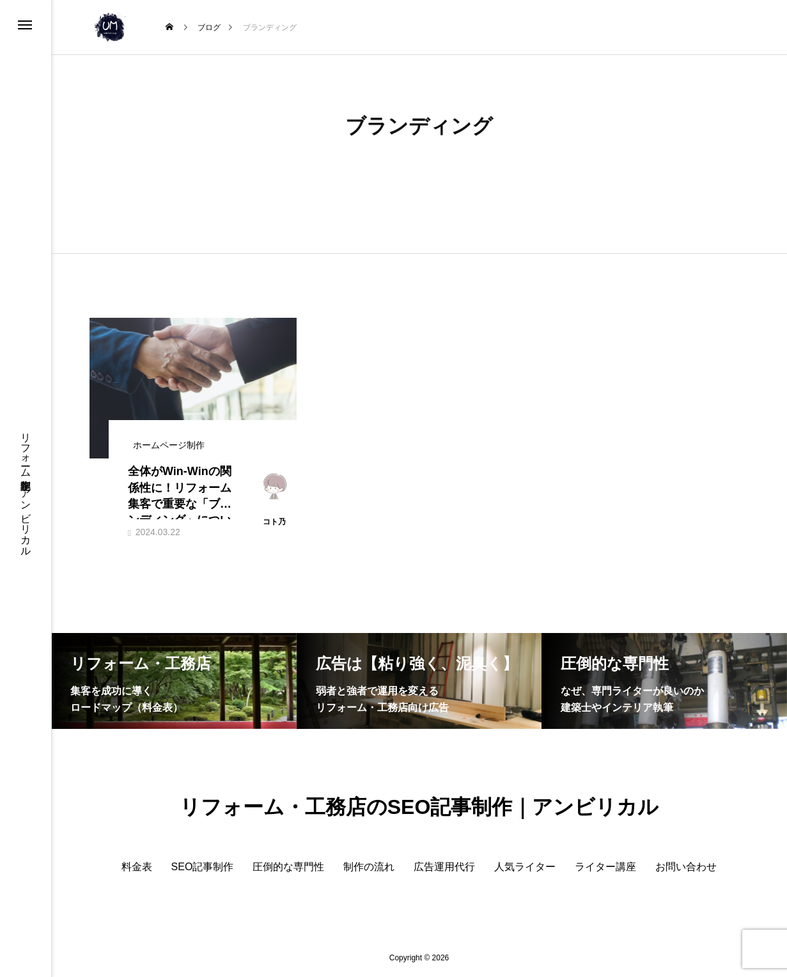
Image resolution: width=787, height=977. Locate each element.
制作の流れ (368, 866)
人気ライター (525, 866)
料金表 (136, 866)
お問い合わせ (686, 866)
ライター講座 (605, 866)
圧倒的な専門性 (288, 866)
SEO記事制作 (202, 866)
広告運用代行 (444, 866)
